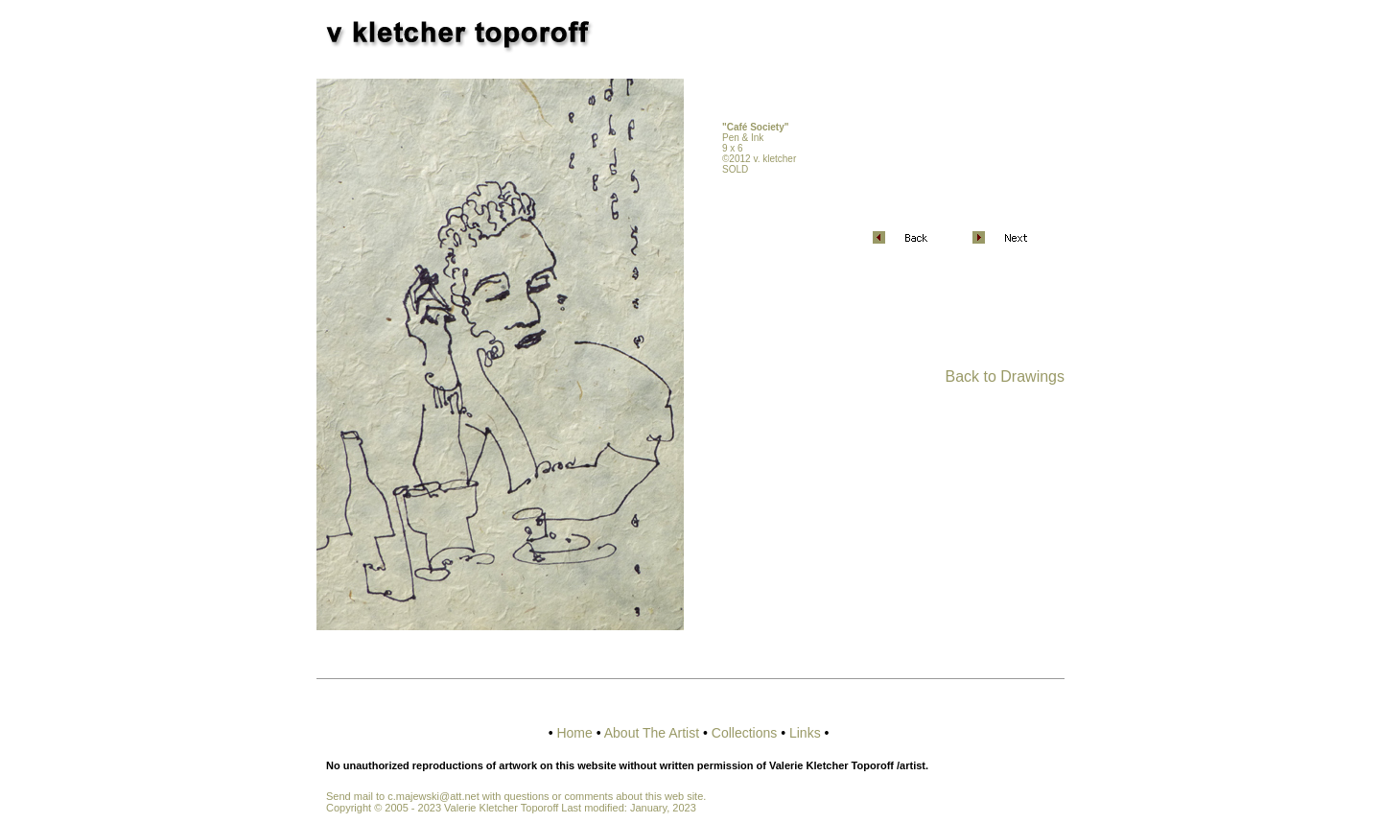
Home (574, 733)
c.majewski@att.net (433, 796)
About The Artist (651, 733)
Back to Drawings (1005, 376)
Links (805, 733)
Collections (744, 733)
